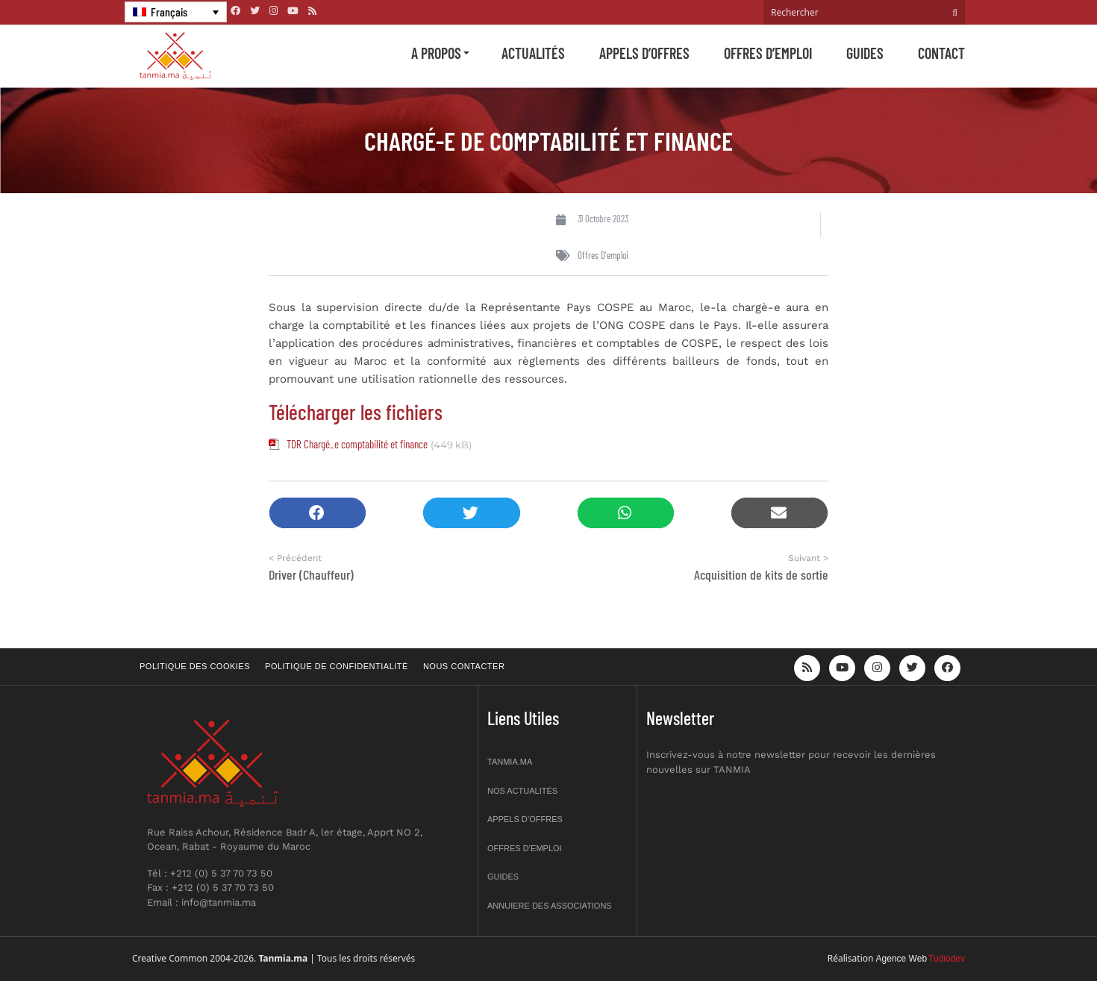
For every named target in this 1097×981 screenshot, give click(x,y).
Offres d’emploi (768, 53)
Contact (941, 53)
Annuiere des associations (549, 905)
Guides (865, 53)
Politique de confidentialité (336, 666)
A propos (436, 53)
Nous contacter (463, 666)
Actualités (533, 53)
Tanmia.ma (509, 761)
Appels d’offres (644, 53)
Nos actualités (522, 790)
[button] (317, 513)
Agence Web (902, 958)
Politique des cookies (195, 666)
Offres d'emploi (603, 255)
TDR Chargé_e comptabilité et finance (357, 444)
